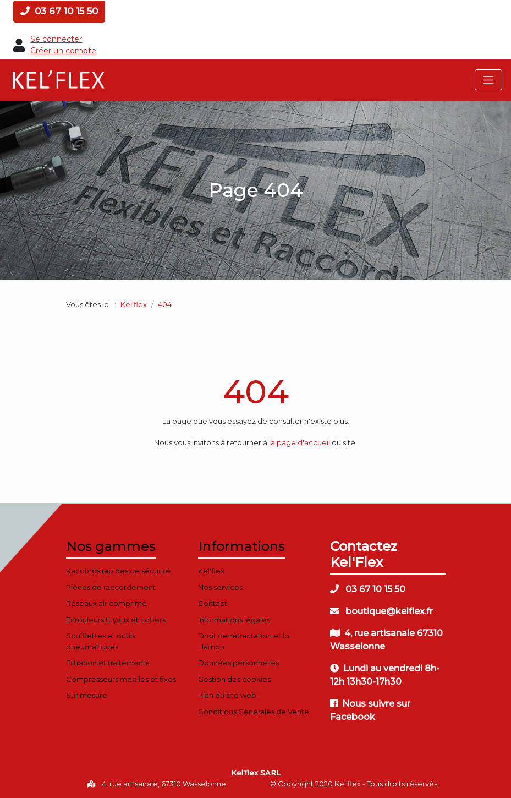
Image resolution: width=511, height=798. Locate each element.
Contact (212, 603)
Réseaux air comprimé (106, 603)
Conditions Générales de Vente (253, 711)
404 (256, 391)
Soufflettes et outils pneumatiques (100, 641)
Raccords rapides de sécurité (118, 570)
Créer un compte (63, 51)
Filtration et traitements (107, 662)
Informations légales (234, 619)
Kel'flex (133, 304)
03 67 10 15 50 (59, 11)
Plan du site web (227, 695)
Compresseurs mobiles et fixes (121, 679)
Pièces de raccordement (111, 587)
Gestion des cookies (234, 679)
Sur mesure (86, 695)
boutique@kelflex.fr (381, 611)
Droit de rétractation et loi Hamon (244, 641)
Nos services (220, 587)
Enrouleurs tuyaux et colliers (116, 619)
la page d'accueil (299, 442)
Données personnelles (238, 662)
